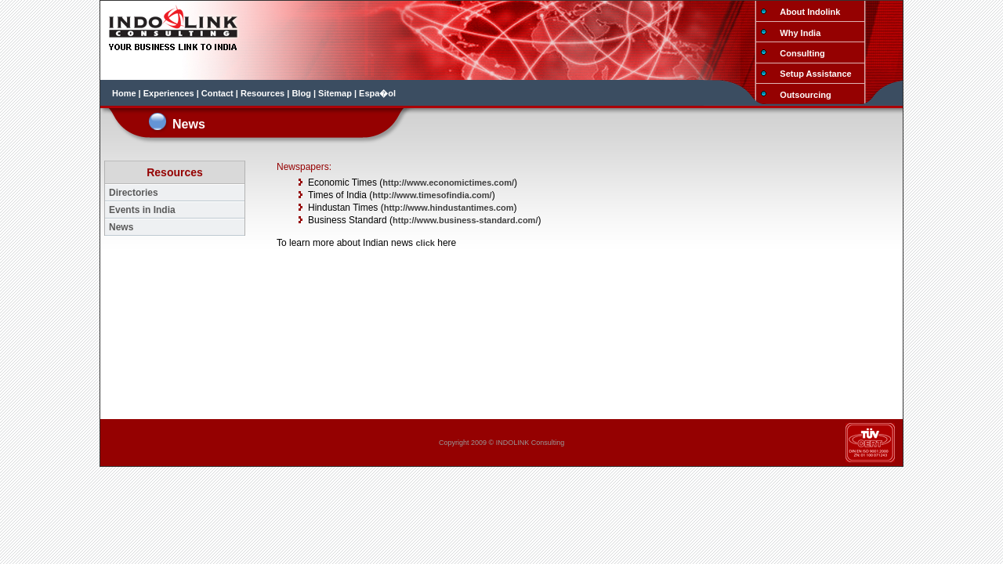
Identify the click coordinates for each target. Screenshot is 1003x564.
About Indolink (810, 11)
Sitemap (335, 93)
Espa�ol (377, 93)
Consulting (802, 53)
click (424, 243)
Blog (300, 93)
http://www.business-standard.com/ (465, 220)
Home (124, 93)
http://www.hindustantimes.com (449, 207)
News (121, 227)
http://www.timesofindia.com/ (431, 195)
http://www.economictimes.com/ (448, 182)
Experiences (168, 93)
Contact (217, 93)
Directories (133, 192)
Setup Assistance (815, 73)
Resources (262, 93)
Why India (800, 33)
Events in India (142, 209)
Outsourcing (805, 94)
